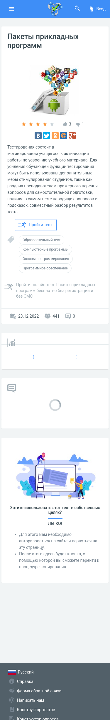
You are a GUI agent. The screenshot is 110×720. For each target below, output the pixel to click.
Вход (97, 9)
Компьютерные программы (45, 249)
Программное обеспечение (45, 268)
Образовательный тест (41, 240)
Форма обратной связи (39, 691)
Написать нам (30, 700)
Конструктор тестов (36, 709)
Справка (25, 681)
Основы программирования (46, 259)
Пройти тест (35, 225)
